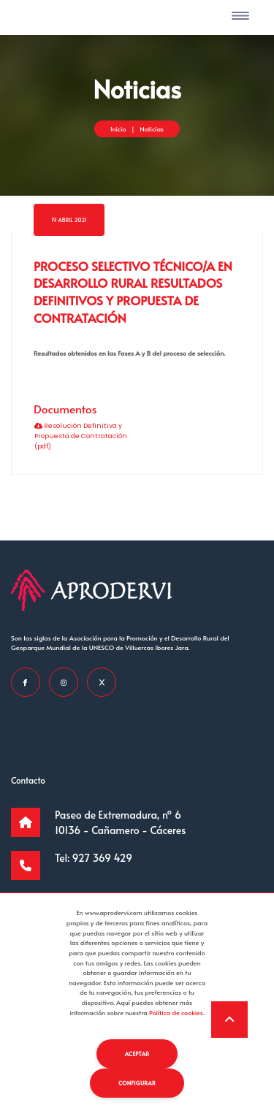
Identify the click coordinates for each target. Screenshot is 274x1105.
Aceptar (137, 1053)
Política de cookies (176, 1012)
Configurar (137, 1083)
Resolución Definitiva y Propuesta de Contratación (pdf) (80, 435)
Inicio (118, 129)
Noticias (152, 129)
